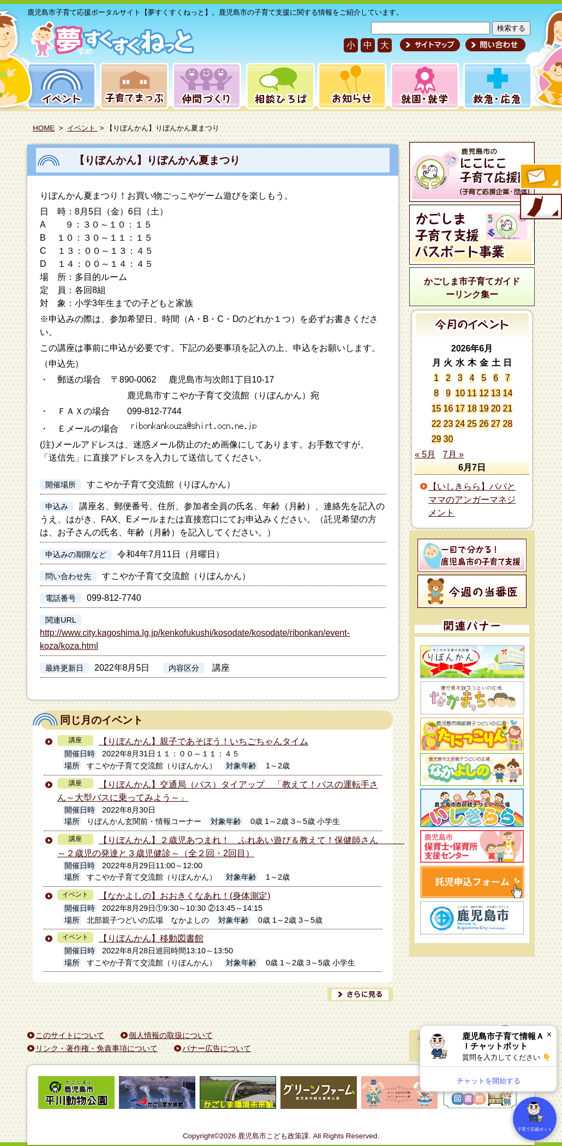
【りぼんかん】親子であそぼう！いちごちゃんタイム (203, 741)
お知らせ (350, 86)
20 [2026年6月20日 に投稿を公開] (496, 408)
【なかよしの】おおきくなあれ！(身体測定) (185, 895)
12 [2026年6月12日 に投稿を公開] (484, 393)
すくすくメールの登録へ (540, 177)
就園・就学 (421, 86)
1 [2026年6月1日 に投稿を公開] (436, 378)
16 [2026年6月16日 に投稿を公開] (448, 408)
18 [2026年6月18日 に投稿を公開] (472, 408)
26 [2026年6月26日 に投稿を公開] (484, 423)
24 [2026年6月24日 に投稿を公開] (460, 423)
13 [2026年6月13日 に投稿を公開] (496, 393)
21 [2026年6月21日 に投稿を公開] (507, 408)
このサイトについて (69, 1035)
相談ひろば (279, 86)
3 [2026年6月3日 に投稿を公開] (460, 378)
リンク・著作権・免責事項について (96, 1048)
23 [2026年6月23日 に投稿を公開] (448, 423)
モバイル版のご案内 (540, 207)
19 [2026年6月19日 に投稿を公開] (484, 408)
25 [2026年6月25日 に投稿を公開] (472, 423)
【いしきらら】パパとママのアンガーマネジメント (472, 499)
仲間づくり (206, 86)
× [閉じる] (549, 1034)
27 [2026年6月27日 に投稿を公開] (496, 423)
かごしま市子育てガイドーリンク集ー (472, 288)
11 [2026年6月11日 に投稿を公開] (472, 393)
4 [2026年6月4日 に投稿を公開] (472, 378)
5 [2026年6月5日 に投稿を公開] (483, 378)
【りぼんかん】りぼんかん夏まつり (219, 160)
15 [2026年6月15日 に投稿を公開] (436, 408)
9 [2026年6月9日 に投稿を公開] (448, 393)
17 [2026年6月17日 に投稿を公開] (460, 408)
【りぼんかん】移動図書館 (151, 938)
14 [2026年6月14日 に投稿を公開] (507, 393)
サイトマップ (430, 44)
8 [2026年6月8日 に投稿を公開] (436, 393)
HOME (44, 128)
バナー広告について (216, 1048)
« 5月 (425, 454)
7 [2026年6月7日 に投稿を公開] (507, 378)
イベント (60, 86)
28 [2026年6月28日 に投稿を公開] (507, 423)
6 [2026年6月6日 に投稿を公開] (495, 378)
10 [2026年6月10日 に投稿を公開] (460, 393)
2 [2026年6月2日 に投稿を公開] (448, 378)
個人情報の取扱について (171, 1035)
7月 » (453, 454)
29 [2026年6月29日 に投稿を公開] (436, 439)
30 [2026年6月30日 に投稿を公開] (448, 439)
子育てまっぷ (132, 86)
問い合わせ (494, 44)
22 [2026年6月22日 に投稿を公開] (436, 423)
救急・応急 (497, 86)
